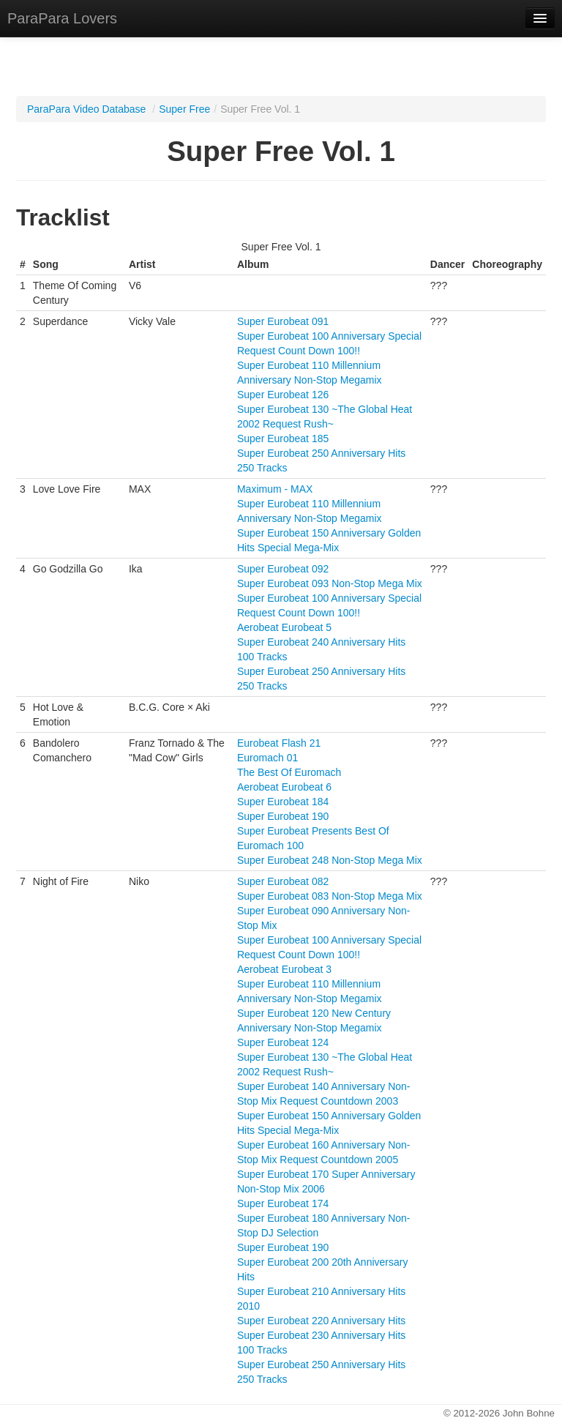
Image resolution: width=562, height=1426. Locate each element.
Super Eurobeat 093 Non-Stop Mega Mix (329, 583)
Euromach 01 (267, 758)
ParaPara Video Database (86, 109)
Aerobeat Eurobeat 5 (284, 627)
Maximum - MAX (274, 489)
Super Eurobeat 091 (283, 321)
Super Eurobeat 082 (283, 881)
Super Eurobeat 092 (283, 569)
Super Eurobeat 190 (283, 816)
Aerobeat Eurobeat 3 (284, 969)
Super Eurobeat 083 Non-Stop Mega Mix (329, 896)
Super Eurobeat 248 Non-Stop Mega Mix (329, 860)
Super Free (184, 109)
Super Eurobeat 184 (283, 801)
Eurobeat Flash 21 (279, 743)
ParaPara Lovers (62, 18)
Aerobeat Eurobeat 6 (284, 787)
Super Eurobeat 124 (283, 1042)
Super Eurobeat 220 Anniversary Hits (321, 1320)
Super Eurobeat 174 (283, 1203)
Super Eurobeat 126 (283, 394)
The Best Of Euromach (289, 772)
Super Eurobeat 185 (283, 438)
